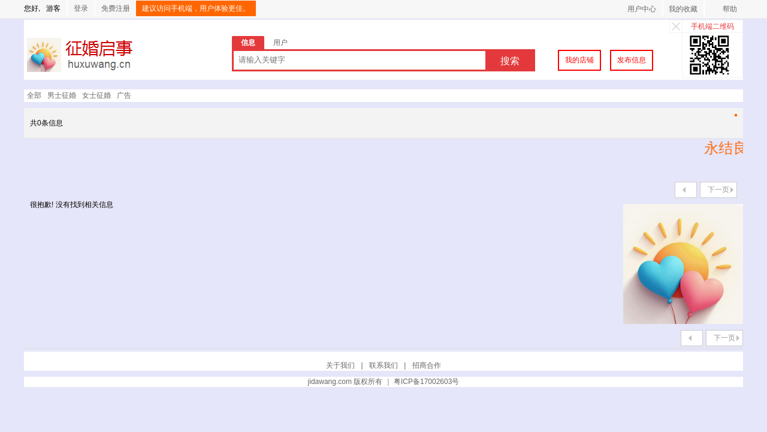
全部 (34, 95)
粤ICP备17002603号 (426, 381)
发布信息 (631, 60)
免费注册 (115, 8)
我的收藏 (683, 9)
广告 (124, 95)
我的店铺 (579, 60)
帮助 (730, 9)
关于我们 (340, 365)
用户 (280, 42)
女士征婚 (96, 95)
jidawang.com (330, 381)
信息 (248, 42)
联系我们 (383, 365)
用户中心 (641, 9)
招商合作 (426, 365)
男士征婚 (61, 95)
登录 (81, 8)
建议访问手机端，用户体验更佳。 (196, 8)
